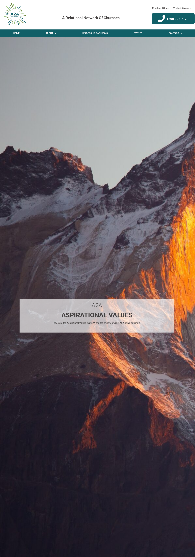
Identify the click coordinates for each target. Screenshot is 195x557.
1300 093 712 (177, 19)
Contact (175, 33)
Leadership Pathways (95, 33)
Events (138, 33)
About (51, 33)
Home (16, 33)
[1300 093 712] (161, 18)
